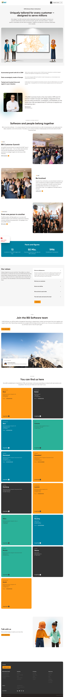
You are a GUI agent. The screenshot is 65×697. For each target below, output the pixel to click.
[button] (5, 155)
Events (49, 677)
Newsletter (50, 679)
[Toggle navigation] (61, 3)
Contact (34, 679)
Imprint (3, 695)
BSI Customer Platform (6, 676)
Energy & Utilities (19, 677)
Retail (18, 676)
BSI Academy (50, 680)
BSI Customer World (6, 671)
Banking (18, 673)
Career (34, 676)
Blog (49, 676)
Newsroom (34, 677)
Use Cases (4, 677)
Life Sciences (19, 679)
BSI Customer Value (5, 673)
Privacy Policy (8, 695)
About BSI (34, 673)
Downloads (50, 682)
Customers (50, 673)
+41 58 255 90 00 (19, 685)
